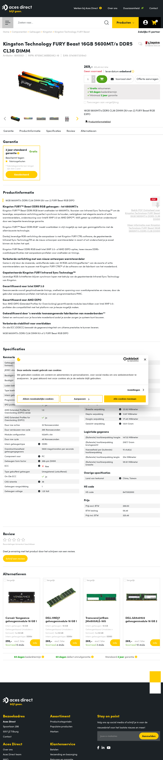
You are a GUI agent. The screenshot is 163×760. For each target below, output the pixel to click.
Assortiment (60, 715)
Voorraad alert (121, 79)
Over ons (112, 8)
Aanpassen (81, 399)
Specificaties (53, 131)
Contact (153, 8)
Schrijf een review (15, 558)
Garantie (8, 131)
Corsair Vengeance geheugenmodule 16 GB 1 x (21, 619)
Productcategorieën (61, 721)
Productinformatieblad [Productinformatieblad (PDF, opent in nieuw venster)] (98, 122)
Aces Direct (12, 743)
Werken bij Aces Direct (86, 8)
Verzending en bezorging (63, 754)
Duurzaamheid (131, 8)
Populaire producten (61, 726)
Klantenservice (62, 743)
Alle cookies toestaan (124, 399)
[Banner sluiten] (145, 359)
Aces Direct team (12, 754)
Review (71, 131)
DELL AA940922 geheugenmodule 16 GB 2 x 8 (141, 619)
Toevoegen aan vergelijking (101, 102)
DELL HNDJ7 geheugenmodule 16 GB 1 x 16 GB (61, 619)
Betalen (54, 749)
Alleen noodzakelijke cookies (38, 399)
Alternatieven (88, 131)
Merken (54, 731)
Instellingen (134, 390)
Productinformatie (29, 131)
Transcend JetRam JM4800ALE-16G (97, 619)
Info (35, 642)
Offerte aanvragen (147, 79)
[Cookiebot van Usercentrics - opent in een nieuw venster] (126, 359)
